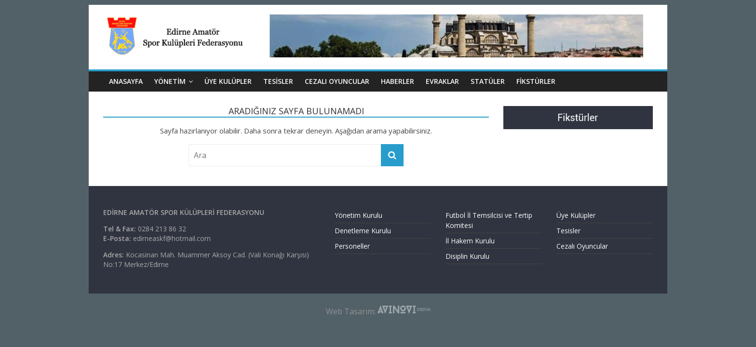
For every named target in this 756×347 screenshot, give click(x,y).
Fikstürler (535, 81)
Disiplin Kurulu (467, 256)
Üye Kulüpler (575, 215)
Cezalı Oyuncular (582, 246)
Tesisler (568, 230)
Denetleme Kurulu (363, 230)
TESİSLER (278, 81)
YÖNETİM (170, 81)
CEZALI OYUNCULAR (337, 81)
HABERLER (397, 81)
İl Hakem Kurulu (470, 240)
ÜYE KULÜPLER (228, 81)
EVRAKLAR (442, 81)
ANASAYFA (126, 81)
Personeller (352, 246)
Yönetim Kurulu (358, 215)
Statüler (488, 81)
